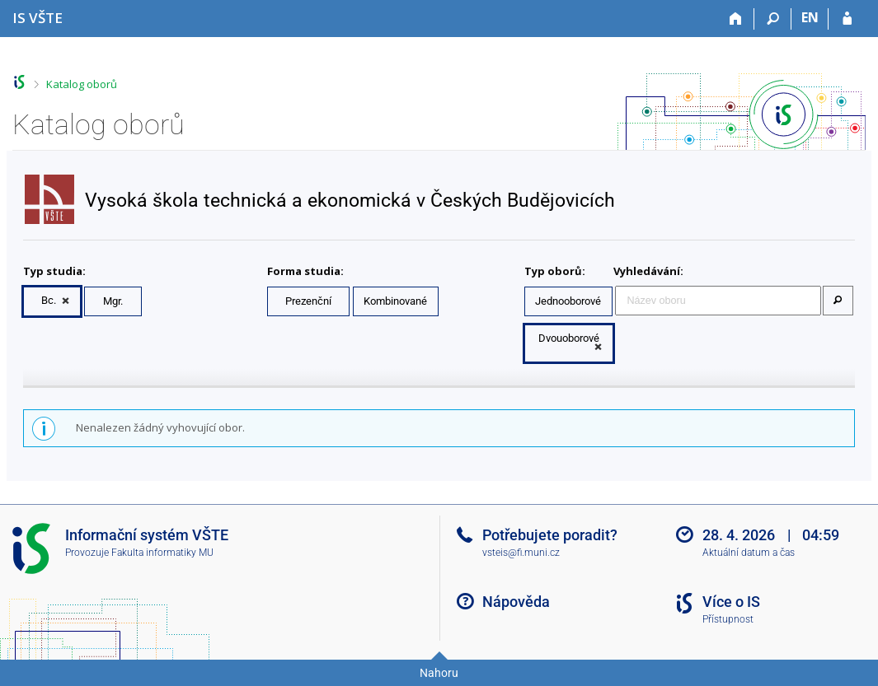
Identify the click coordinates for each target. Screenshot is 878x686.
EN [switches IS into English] (810, 17)
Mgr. (113, 301)
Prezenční (308, 301)
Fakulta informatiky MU (162, 552)
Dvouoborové (568, 338)
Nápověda (516, 601)
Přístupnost (728, 619)
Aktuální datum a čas (748, 552)
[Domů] (735, 19)
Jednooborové (568, 301)
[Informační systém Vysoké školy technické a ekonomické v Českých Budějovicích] (37, 17)
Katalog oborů (81, 84)
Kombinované (395, 301)
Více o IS (731, 601)
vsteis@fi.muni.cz (521, 552)
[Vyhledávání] (772, 19)
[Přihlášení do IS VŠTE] (847, 19)
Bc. (48, 300)
